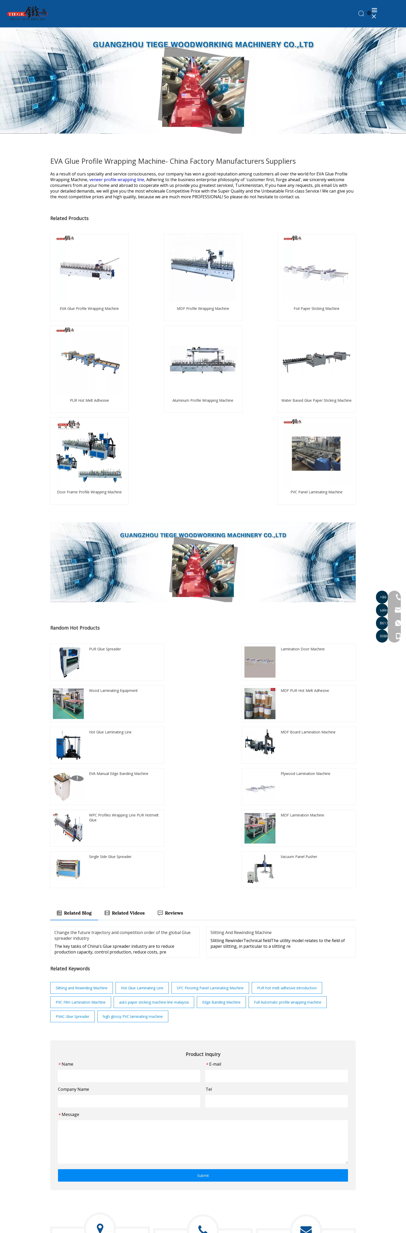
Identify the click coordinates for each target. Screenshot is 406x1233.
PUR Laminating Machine (175, 1139)
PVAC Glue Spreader (72, 843)
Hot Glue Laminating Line (142, 814)
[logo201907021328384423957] (74, 1136)
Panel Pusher (165, 1190)
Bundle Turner (166, 1168)
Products (239, 1147)
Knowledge (240, 1168)
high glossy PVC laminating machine (133, 843)
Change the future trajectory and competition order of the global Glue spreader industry (122, 762)
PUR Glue (162, 1176)
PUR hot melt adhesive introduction (287, 814)
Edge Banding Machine (221, 829)
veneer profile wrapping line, (117, 180)
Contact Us (240, 1176)
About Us (239, 1154)
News (236, 1161)
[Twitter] (62, 1174)
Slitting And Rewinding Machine (241, 759)
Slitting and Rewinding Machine (81, 814)
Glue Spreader (165, 1183)
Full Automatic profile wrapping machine (287, 829)
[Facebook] (53, 1174)
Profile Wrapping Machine (175, 1147)
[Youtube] (71, 1174)
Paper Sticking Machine (173, 1154)
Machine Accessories (171, 1197)
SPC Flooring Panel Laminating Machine (210, 814)
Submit (203, 1002)
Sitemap (276, 1226)
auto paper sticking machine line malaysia (154, 829)
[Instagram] (80, 1174)
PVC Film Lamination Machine (81, 829)
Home (236, 1139)
